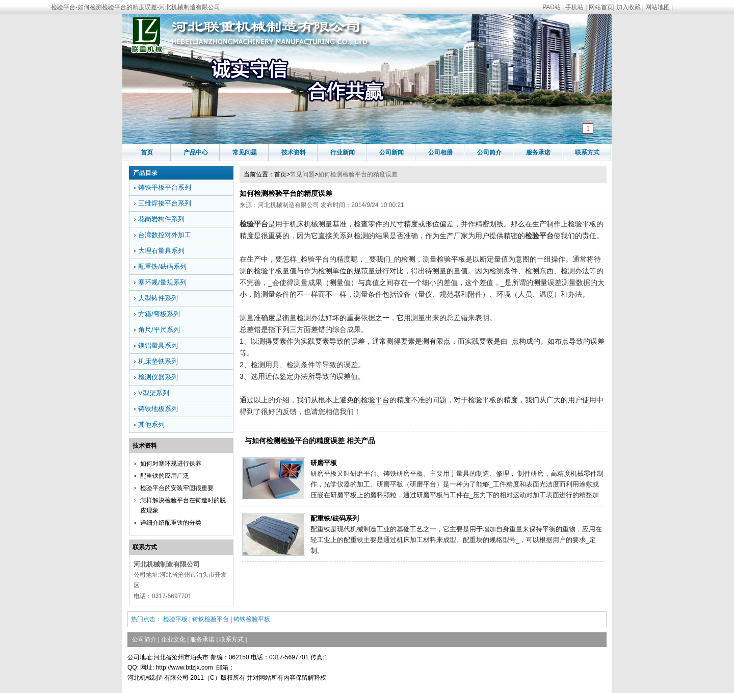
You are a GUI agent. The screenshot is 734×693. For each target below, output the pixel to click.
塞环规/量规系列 (162, 282)
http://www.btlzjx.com (184, 667)
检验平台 (375, 400)
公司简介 (489, 152)
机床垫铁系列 (158, 361)
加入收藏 (628, 7)
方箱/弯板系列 (159, 314)
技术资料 (293, 152)
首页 (147, 152)
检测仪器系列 (158, 377)
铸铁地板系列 (158, 409)
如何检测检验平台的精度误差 (358, 174)
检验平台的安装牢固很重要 (177, 488)
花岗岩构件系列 (161, 219)
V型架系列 (153, 393)
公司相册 (440, 152)
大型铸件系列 (158, 298)
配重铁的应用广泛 (164, 475)
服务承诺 (538, 152)
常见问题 (244, 152)
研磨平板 (323, 463)
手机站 (574, 7)
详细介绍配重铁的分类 (170, 522)
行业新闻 (342, 152)
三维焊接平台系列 (164, 203)
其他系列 (151, 424)
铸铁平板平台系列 (164, 187)
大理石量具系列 (161, 250)
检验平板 (175, 619)
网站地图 (657, 7)
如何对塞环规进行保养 (170, 463)
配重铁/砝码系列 (334, 518)
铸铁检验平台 (210, 619)
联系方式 (587, 152)
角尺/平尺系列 (159, 329)
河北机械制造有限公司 (288, 205)
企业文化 (173, 639)
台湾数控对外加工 (164, 235)
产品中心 (196, 152)
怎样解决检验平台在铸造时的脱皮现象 (183, 505)
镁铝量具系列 (158, 345)
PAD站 (551, 7)
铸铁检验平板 (251, 619)
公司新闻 (391, 152)
